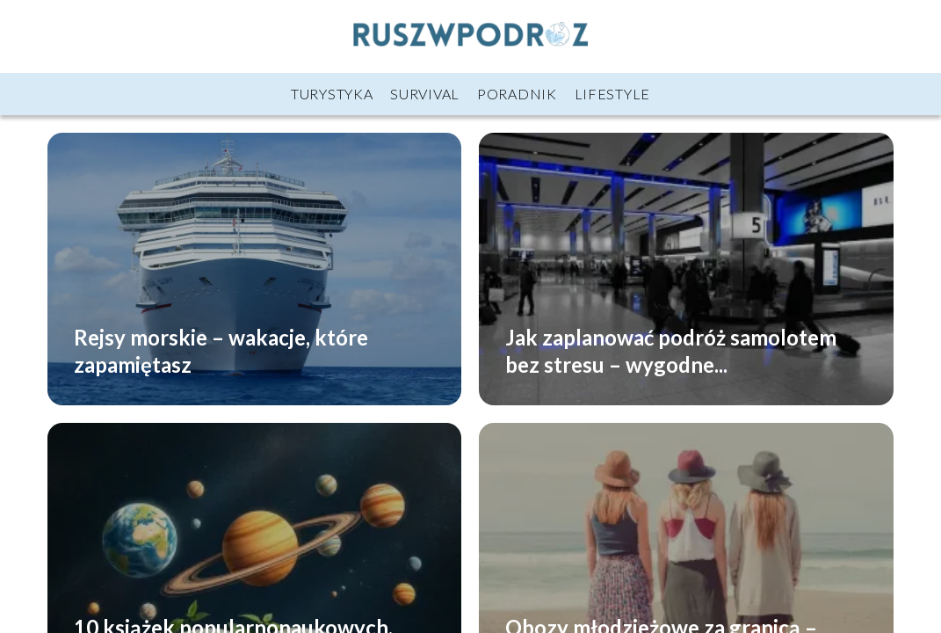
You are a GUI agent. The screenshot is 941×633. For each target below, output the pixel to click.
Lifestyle (612, 93)
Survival (425, 93)
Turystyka (332, 93)
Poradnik (517, 93)
